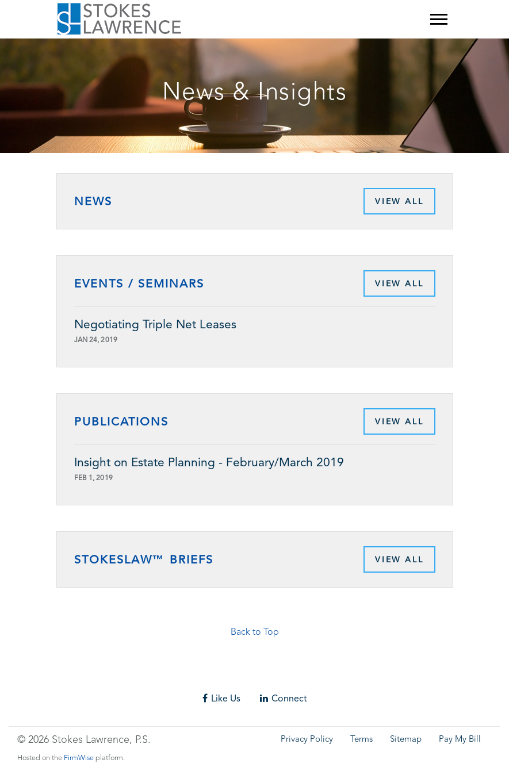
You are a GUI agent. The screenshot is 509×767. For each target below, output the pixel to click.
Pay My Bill (460, 739)
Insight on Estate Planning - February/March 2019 (209, 462)
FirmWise (79, 758)
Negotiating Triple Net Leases (155, 324)
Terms (361, 739)
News (93, 201)
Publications (121, 421)
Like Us (221, 698)
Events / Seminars (139, 283)
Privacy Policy (307, 739)
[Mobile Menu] (438, 19)
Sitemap (406, 739)
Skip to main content (32, 32)
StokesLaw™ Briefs (143, 559)
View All (399, 201)
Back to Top (255, 632)
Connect (283, 698)
